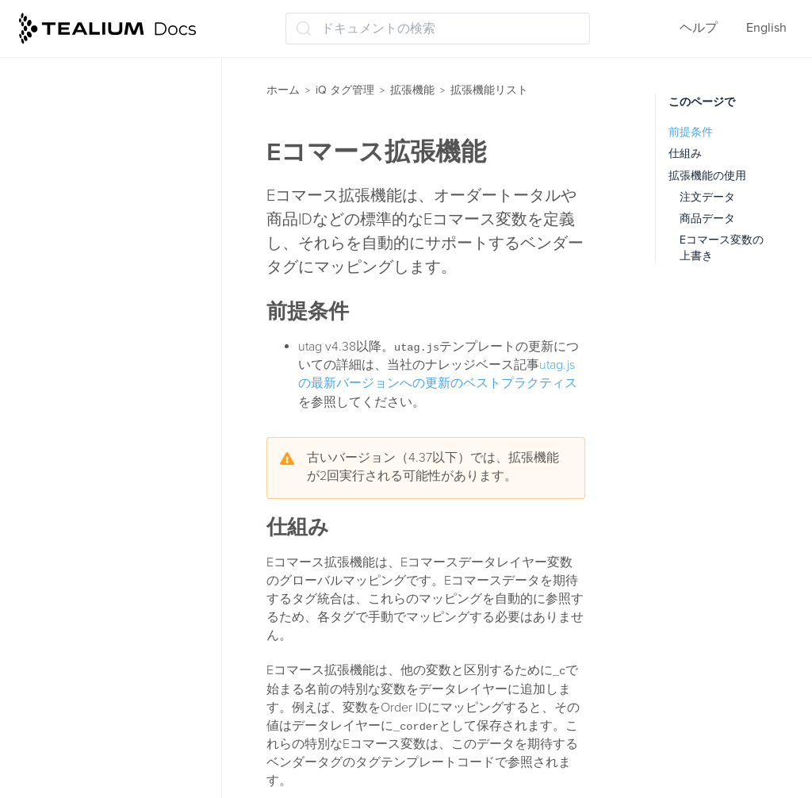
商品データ (707, 218)
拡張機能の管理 (79, 109)
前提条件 (690, 132)
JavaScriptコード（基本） (116, 358)
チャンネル (74, 711)
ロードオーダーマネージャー (117, 140)
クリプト (68, 600)
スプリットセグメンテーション (125, 671)
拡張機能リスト (79, 171)
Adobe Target (80, 203)
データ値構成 (81, 773)
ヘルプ (699, 28)
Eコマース (72, 327)
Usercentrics (77, 569)
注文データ (707, 197)
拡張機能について (85, 78)
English (766, 28)
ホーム (283, 90)
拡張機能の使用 (707, 175)
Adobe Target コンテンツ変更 (126, 234)
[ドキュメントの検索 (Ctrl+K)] (437, 28)
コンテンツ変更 (87, 631)
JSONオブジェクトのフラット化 (128, 498)
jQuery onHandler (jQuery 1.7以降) (128, 448)
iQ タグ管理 (345, 90)
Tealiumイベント (89, 538)
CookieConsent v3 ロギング (121, 265)
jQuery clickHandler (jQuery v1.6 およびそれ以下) (120, 399)
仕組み (685, 153)
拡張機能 (412, 90)
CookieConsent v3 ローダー (121, 296)
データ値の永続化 (93, 742)
